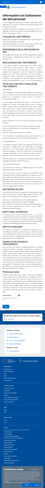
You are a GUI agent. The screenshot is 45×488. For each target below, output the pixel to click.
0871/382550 (9, 434)
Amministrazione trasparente (10, 449)
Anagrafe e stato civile (9, 388)
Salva (5, 307)
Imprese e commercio (9, 402)
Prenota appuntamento (9, 445)
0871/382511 (9, 432)
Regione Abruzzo (6, 2)
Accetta (37, 485)
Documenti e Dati (8, 380)
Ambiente (6, 395)
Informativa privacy (8, 451)
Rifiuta (27, 485)
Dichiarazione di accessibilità (10, 456)
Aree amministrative (8, 371)
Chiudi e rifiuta (35, 469)
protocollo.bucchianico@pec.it (12, 436)
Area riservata (7, 458)
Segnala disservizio (8, 442)
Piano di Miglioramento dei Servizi (11, 460)
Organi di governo (8, 369)
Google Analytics (12, 295)
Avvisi (5, 412)
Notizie (5, 410)
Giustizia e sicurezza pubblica (10, 393)
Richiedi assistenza (8, 447)
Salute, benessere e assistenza (11, 399)
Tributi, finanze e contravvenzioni (11, 397)
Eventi (5, 422)
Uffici (5, 373)
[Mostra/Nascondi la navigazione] (3, 6)
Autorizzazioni (7, 390)
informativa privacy (25, 482)
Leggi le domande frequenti (10, 440)
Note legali (6, 454)
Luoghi (5, 420)
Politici (5, 376)
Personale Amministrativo (10, 378)
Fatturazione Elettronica (9, 463)
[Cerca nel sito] (41, 7)
